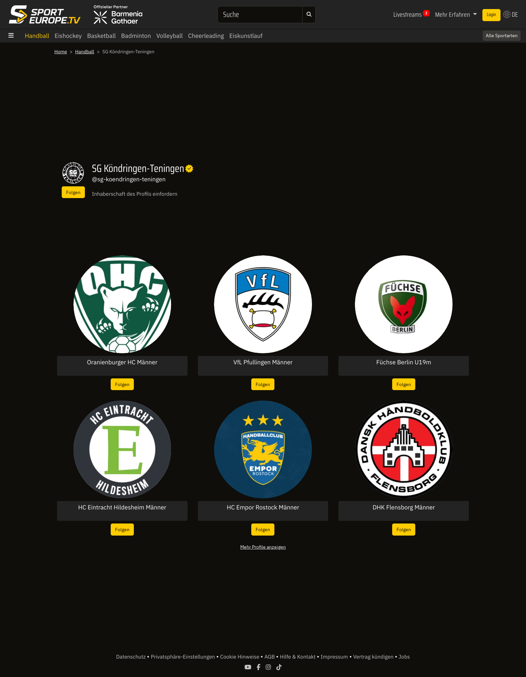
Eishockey (68, 36)
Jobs (404, 657)
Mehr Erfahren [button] (453, 14)
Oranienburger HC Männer (122, 362)
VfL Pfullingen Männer (263, 362)
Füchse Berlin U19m (403, 362)
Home (60, 52)
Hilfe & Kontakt (298, 657)
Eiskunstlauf (245, 36)
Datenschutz (131, 657)
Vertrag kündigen (374, 657)
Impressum (334, 657)
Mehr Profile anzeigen (263, 547)
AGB (270, 657)
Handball (37, 36)
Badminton (136, 36)
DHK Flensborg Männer (404, 507)
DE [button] (510, 14)
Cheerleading (206, 36)
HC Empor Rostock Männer (263, 507)
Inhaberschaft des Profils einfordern (134, 194)
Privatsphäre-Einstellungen (183, 657)
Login (491, 14)
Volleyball (169, 36)
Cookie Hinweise (240, 657)
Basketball (101, 36)
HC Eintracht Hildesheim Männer (122, 507)
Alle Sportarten (502, 36)
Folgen (73, 192)
